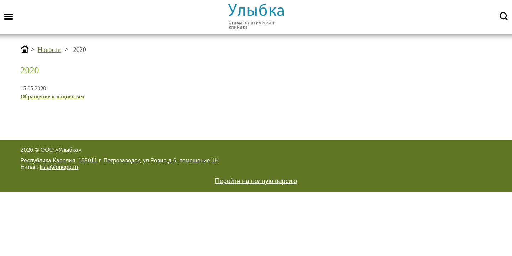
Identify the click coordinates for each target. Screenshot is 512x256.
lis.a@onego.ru (59, 167)
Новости (49, 49)
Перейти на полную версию (256, 181)
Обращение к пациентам (53, 97)
